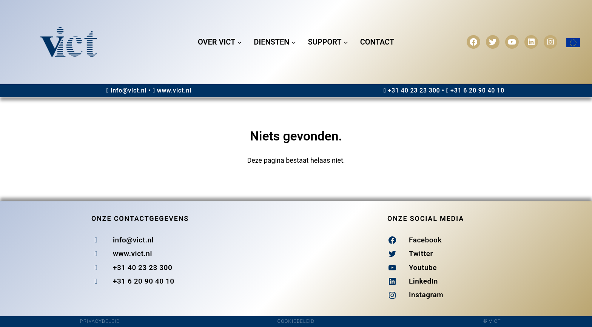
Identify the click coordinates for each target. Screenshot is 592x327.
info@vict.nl (128, 90)
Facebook (425, 240)
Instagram (426, 294)
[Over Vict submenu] (239, 42)
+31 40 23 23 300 (414, 90)
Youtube (423, 267)
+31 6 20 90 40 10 (477, 90)
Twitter (421, 253)
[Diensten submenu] (293, 42)
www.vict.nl (174, 90)
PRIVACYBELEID (100, 321)
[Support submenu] (346, 42)
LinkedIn (423, 281)
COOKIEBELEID (296, 321)
